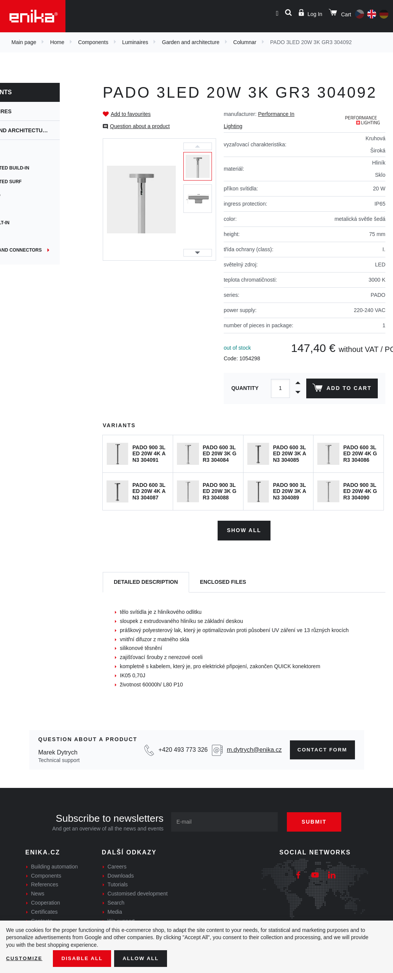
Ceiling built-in (27, 222)
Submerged (22, 195)
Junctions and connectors (43, 250)
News (38, 892)
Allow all (145, 958)
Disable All (85, 958)
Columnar (244, 42)
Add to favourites (131, 114)
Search (116, 902)
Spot (14, 154)
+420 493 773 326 (181, 748)
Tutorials (118, 883)
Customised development (138, 892)
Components (93, 42)
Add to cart (341, 389)
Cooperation (45, 902)
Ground (18, 236)
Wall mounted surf (33, 181)
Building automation (54, 865)
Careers (117, 865)
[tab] (146, 580)
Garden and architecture (191, 42)
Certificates (44, 910)
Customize (25, 958)
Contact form (320, 748)
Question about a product (140, 126)
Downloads (121, 874)
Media (115, 910)
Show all (244, 529)
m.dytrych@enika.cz (251, 748)
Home (57, 42)
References (45, 883)
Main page (23, 42)
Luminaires (135, 42)
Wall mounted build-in (37, 168)
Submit (318, 820)
